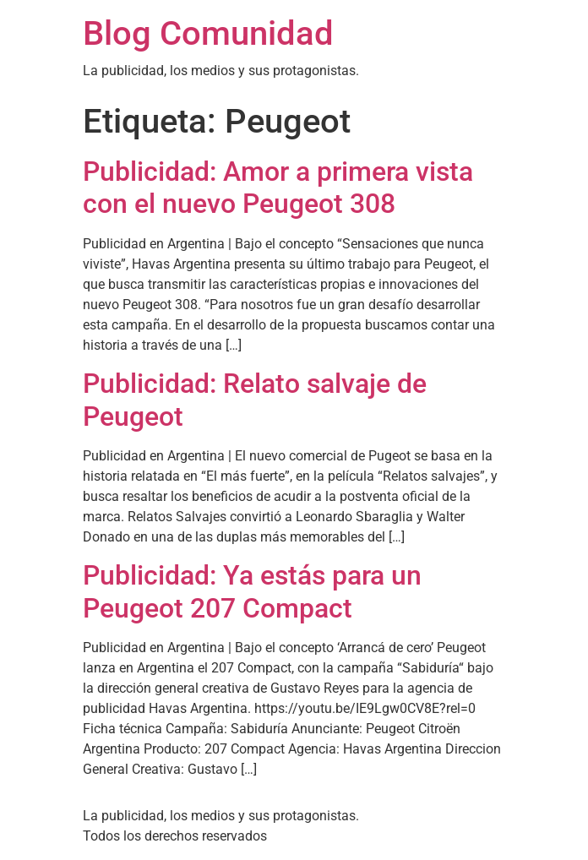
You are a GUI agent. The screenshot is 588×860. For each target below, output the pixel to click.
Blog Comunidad (208, 33)
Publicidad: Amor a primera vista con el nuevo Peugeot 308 (278, 187)
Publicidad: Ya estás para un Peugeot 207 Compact (252, 591)
